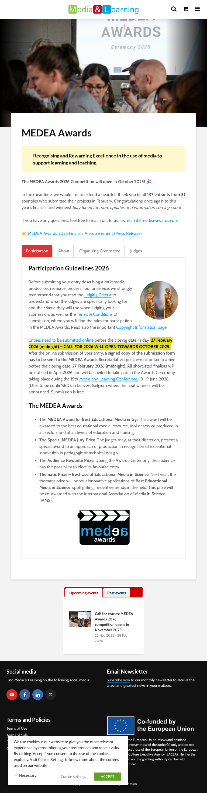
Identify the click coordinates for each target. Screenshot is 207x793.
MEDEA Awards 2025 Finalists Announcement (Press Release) (85, 233)
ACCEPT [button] (107, 776)
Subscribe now (118, 680)
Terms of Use (16, 728)
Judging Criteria (97, 294)
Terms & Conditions (95, 314)
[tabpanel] (103, 404)
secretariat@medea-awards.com (149, 220)
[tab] (37, 251)
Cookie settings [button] (73, 776)
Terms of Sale (17, 735)
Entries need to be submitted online (61, 340)
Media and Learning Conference (108, 379)
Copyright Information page (141, 327)
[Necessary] (16, 775)
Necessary (27, 775)
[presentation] (83, 592)
